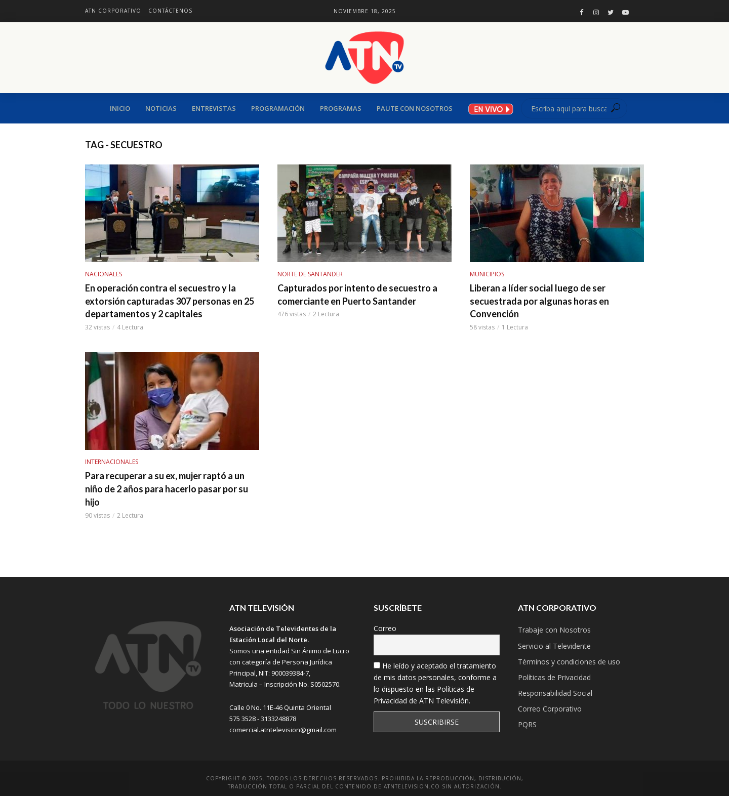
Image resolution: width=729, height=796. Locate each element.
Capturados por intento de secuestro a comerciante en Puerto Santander (357, 294)
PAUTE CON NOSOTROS (415, 108)
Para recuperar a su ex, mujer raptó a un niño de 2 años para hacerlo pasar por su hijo (166, 489)
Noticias (161, 108)
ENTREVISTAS (214, 108)
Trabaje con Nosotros (554, 630)
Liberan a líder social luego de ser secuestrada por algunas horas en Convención (539, 301)
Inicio (120, 108)
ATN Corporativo (113, 10)
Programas (340, 108)
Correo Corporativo (550, 709)
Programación (278, 108)
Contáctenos (170, 10)
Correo (385, 628)
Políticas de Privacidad (554, 677)
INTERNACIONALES (111, 461)
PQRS (527, 724)
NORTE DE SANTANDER (310, 274)
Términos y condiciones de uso (569, 661)
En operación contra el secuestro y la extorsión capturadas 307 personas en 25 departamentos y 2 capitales (169, 301)
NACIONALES (103, 274)
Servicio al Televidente (554, 646)
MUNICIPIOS (487, 274)
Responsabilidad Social (555, 693)
